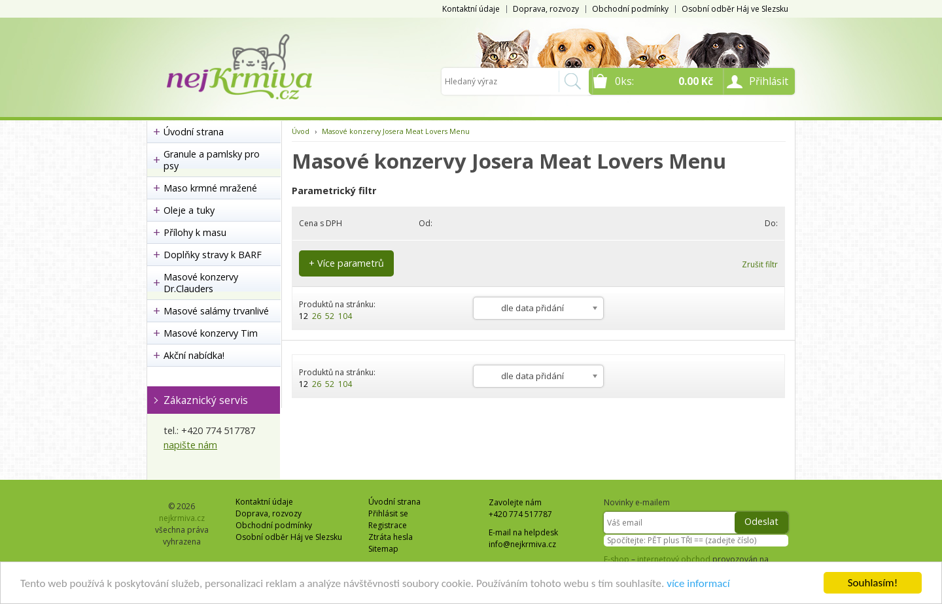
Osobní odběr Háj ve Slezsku (735, 8)
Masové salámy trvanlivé (216, 311)
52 (329, 316)
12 (303, 316)
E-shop (616, 559)
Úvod (300, 131)
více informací (698, 583)
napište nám (190, 445)
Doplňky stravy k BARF (213, 254)
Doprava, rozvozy (546, 8)
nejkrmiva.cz (182, 518)
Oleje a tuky (189, 210)
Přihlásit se (388, 513)
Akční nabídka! (194, 355)
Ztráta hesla (390, 537)
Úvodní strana (194, 132)
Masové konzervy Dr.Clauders (201, 283)
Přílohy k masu (195, 232)
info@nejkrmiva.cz (522, 544)
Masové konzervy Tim (211, 333)
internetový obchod (673, 559)
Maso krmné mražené (210, 188)
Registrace (387, 525)
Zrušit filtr (760, 264)
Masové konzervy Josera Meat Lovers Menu (396, 131)
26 (316, 316)
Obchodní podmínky (630, 8)
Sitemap (383, 548)
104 (345, 316)
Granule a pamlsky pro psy (212, 160)
